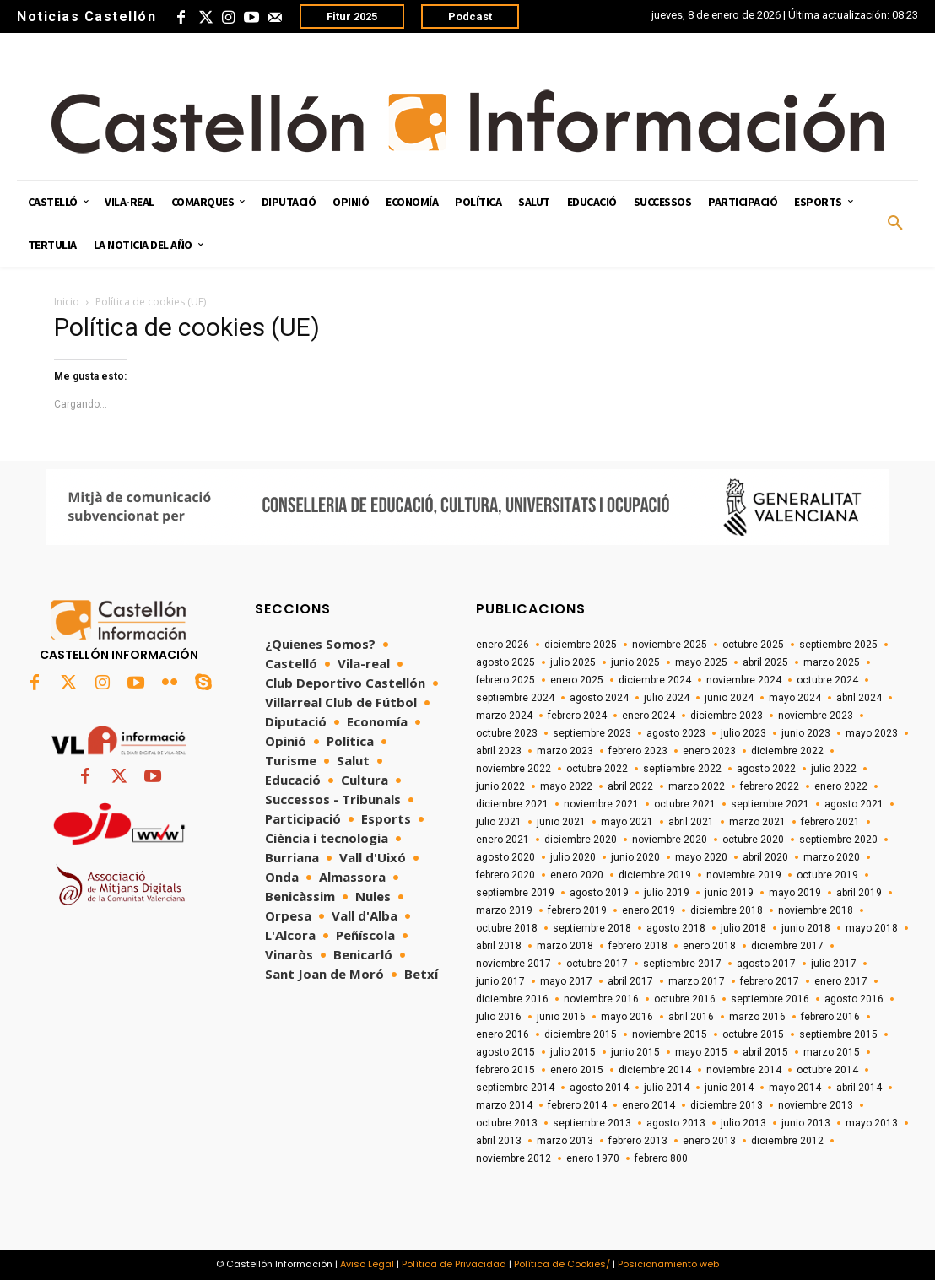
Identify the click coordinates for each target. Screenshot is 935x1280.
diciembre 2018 (726, 910)
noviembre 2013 (815, 1105)
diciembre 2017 (787, 946)
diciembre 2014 (655, 1070)
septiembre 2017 (682, 964)
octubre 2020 (753, 839)
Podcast (470, 16)
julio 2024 (666, 698)
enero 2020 (576, 875)
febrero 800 (661, 1158)
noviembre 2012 (513, 1158)
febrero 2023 (637, 751)
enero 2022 (840, 786)
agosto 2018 (675, 928)
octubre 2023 (507, 733)
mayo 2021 (627, 822)
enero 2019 (648, 910)
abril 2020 (765, 857)
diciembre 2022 (787, 751)
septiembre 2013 (592, 1123)
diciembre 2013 (726, 1105)
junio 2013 (805, 1123)
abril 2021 (691, 822)
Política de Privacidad (454, 1264)
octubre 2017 (597, 964)
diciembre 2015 (580, 1034)
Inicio (66, 301)
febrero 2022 (769, 786)
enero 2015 (576, 1070)
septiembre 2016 (770, 999)
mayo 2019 (795, 893)
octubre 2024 (827, 680)
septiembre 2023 (592, 733)
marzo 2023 (565, 751)
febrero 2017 (769, 981)
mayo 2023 (872, 733)
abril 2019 (859, 893)
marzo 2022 (696, 786)
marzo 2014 (504, 1105)
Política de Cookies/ (562, 1264)
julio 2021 (499, 822)
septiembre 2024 (515, 698)
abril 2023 (499, 751)
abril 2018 (499, 946)
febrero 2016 (830, 1017)
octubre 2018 (507, 928)
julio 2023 (743, 733)
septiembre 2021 (770, 804)
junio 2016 (561, 1017)
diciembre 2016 (512, 999)
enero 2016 (502, 1034)
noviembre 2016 (601, 999)
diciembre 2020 (580, 839)
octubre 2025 (753, 645)
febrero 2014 (577, 1105)
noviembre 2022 (513, 769)
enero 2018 (709, 946)
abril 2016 (691, 1017)
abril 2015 (765, 1052)
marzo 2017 (696, 981)
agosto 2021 (854, 804)
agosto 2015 (505, 1052)
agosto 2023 (675, 733)
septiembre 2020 (838, 839)
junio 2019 (729, 893)
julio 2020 (573, 857)
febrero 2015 (505, 1070)
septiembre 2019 (515, 893)
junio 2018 (805, 928)
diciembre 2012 (787, 1141)
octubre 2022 (597, 769)
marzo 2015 (831, 1052)
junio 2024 (729, 698)
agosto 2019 (599, 893)
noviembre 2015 (669, 1034)
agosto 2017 (766, 964)
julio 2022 (834, 769)
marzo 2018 (565, 946)
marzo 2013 (565, 1141)
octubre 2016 (685, 999)
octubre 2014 (827, 1070)
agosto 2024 (599, 698)
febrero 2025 (505, 680)
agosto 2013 (675, 1123)
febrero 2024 (577, 715)
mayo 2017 (566, 981)
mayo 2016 (627, 1017)
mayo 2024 (795, 698)
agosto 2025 (505, 662)
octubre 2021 (685, 804)
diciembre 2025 (580, 645)
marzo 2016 (757, 1017)
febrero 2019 (577, 910)
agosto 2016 (854, 999)
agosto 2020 (505, 857)
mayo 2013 (872, 1123)
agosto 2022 (766, 769)
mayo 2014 (795, 1088)
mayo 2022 (566, 786)
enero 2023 (709, 751)
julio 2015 (573, 1052)
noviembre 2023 (815, 715)
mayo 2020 (701, 857)
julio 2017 (834, 964)
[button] (895, 223)
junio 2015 (635, 1052)
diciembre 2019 (655, 875)
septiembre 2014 (515, 1088)
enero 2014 (648, 1105)
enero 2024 (648, 715)
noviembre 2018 (815, 910)
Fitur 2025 (352, 16)
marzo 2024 (504, 715)
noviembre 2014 (743, 1070)
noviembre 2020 (669, 839)
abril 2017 (630, 981)
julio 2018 (743, 928)
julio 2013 (743, 1123)
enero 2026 (502, 645)
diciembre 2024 (655, 680)
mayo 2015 (701, 1052)
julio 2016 (499, 1017)
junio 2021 (561, 822)
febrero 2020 (505, 875)
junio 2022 (500, 786)
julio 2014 (666, 1088)
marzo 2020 (831, 857)
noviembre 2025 (669, 645)
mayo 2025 (701, 662)
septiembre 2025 (838, 645)
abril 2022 (630, 786)
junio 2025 (635, 662)
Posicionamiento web (668, 1264)
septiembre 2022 (682, 769)
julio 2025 (573, 662)
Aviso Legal (367, 1264)
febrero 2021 (830, 822)
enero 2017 (840, 981)
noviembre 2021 (601, 804)
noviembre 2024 (743, 680)
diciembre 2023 (726, 715)
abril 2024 (859, 698)
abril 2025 (765, 662)
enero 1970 (592, 1158)
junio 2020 (635, 857)
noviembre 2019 (743, 875)
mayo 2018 (872, 928)
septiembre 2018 (592, 928)
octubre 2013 (507, 1123)
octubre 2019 (827, 875)
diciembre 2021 (512, 804)
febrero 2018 (637, 946)
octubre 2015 (753, 1034)
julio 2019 (666, 893)
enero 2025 (576, 680)
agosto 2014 (599, 1088)
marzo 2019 (504, 910)
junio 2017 (500, 981)
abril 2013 (499, 1141)
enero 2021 (502, 839)
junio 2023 (805, 733)
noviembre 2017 (513, 964)
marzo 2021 (757, 822)
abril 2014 (859, 1088)
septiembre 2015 (838, 1034)
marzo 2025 (831, 662)
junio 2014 (729, 1088)
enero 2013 (709, 1141)
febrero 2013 (637, 1141)
